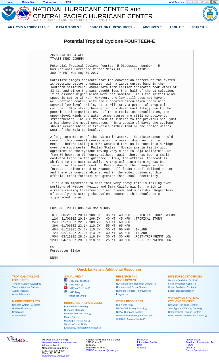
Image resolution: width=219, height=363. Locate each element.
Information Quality (147, 342)
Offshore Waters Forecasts (26, 305)
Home (10, 2)
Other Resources (129, 301)
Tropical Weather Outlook (25, 287)
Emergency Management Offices (81, 327)
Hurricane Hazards (74, 310)
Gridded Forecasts (22, 308)
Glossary (141, 347)
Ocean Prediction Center (181, 287)
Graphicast (18, 312)
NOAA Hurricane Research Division (134, 283)
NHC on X (72, 284)
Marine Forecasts (26, 301)
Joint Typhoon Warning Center (184, 308)
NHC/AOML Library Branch (130, 308)
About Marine (19, 315)
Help (139, 345)
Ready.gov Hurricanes (75, 320)
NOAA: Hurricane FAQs (128, 312)
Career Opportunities (196, 350)
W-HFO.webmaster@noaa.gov (102, 350)
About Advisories (21, 294)
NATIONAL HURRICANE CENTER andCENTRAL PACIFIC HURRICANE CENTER (93, 13)
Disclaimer (142, 339)
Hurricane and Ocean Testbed (131, 287)
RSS (68, 2)
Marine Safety (71, 317)
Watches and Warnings (76, 313)
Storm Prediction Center (180, 283)
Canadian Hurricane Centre (182, 305)
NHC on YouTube (76, 288)
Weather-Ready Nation (76, 324)
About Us (190, 347)
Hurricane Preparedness (83, 302)
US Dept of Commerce (54, 339)
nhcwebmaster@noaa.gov (55, 356)
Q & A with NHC (124, 305)
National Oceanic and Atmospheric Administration (72, 20)
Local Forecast (176, 2)
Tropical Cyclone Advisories (26, 283)
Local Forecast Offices (180, 290)
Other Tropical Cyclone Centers (184, 312)
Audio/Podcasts (20, 290)
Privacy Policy (193, 339)
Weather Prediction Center (182, 280)
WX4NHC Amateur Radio (129, 319)
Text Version (50, 2)
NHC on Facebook (76, 280)
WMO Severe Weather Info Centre (186, 315)
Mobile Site (28, 2)
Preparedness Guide (75, 306)
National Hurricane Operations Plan (134, 315)
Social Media (73, 276)
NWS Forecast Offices (185, 276)
